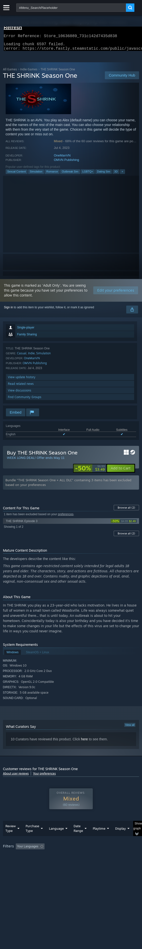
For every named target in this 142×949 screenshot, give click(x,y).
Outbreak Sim (70, 174)
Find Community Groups (24, 400)
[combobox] (71, 7)
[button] (121, 471)
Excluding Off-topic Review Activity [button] (77, 856)
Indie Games (28, 72)
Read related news (21, 387)
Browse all (126, 510)
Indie (31, 356)
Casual (21, 356)
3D (116, 174)
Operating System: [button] (65, 863)
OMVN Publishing (66, 163)
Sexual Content (16, 174)
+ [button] (122, 174)
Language (56, 838)
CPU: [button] (90, 863)
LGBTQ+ (87, 174)
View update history (21, 380)
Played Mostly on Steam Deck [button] (24, 863)
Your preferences (44, 776)
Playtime (99, 838)
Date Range (78, 838)
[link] (90, 471)
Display (120, 838)
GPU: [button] (106, 863)
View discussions (19, 393)
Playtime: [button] (115, 856)
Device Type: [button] (12, 869)
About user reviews (16, 776)
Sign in (8, 310)
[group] (71, 862)
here (84, 742)
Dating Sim (103, 174)
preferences (65, 517)
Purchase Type (32, 838)
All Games (10, 72)
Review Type (10, 838)
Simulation (36, 174)
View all (130, 727)
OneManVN (62, 158)
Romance (52, 174)
